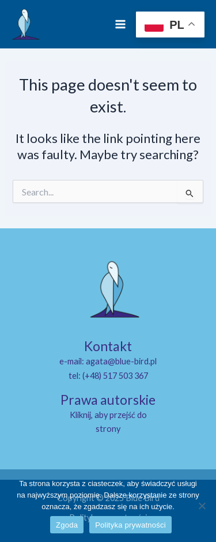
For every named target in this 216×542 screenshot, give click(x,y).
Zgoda (67, 525)
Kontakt (108, 346)
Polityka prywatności (130, 525)
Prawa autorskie (108, 400)
